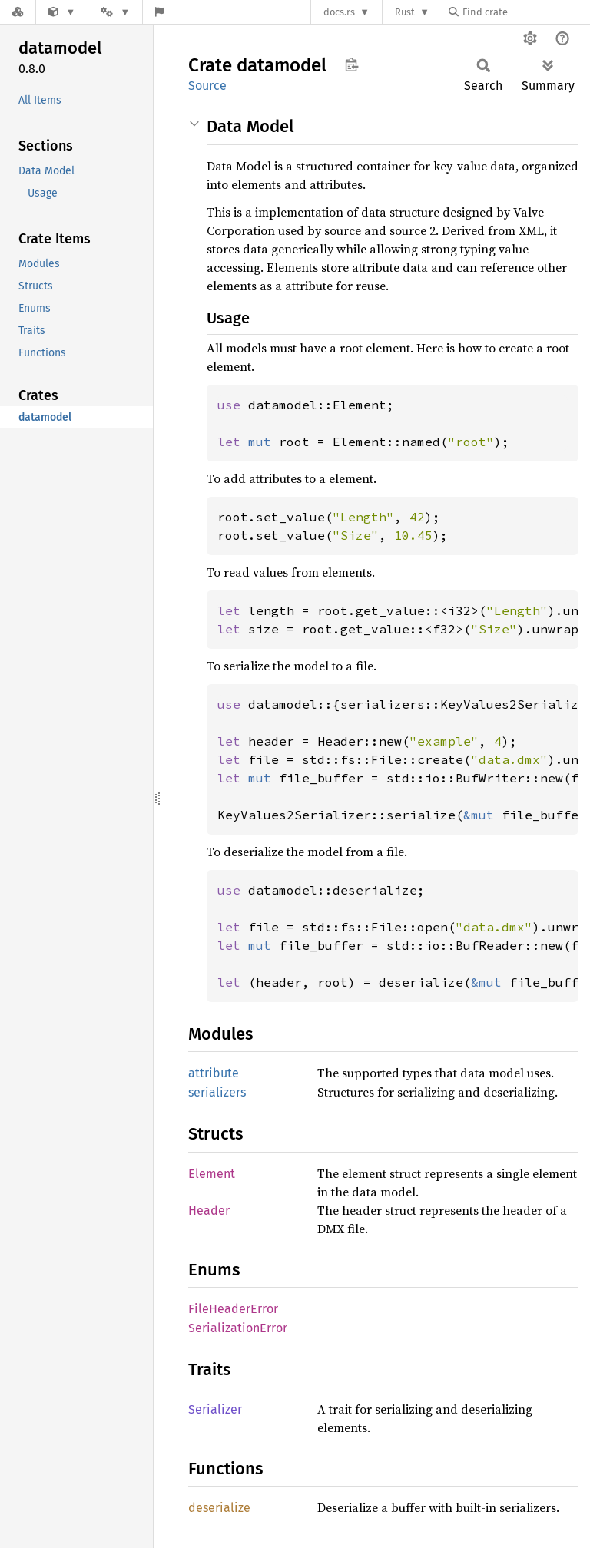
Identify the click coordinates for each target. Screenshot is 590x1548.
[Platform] (115, 12)
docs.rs (339, 12)
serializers (217, 1092)
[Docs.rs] (17, 12)
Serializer (215, 1409)
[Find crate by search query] (525, 12)
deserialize (219, 1507)
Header (209, 1210)
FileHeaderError (233, 1309)
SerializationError (237, 1328)
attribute (213, 1073)
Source (207, 85)
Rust (405, 12)
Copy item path (351, 64)
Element (211, 1173)
